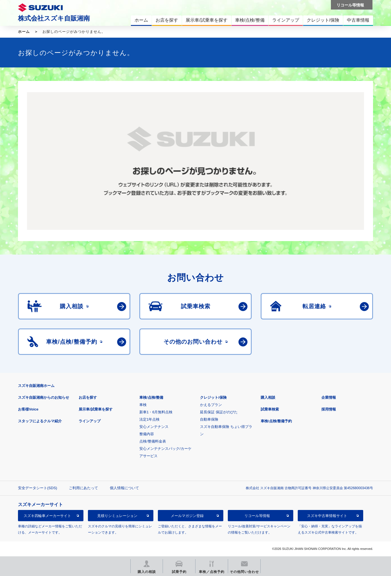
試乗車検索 (270, 409)
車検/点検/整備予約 (276, 421)
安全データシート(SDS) (37, 488)
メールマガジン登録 (187, 516)
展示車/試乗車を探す (96, 409)
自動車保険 (209, 419)
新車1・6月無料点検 (155, 412)
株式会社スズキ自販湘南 (54, 18)
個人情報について (124, 488)
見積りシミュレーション (117, 516)
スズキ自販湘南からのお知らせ (43, 397)
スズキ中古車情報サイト (327, 516)
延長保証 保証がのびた (219, 412)
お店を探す (88, 397)
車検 (143, 405)
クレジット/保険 (213, 397)
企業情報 (328, 397)
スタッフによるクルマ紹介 (40, 421)
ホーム (24, 32)
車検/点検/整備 (151, 397)
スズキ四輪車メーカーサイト (47, 516)
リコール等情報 (257, 516)
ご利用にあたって (83, 488)
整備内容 (146, 434)
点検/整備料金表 (152, 441)
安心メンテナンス (154, 427)
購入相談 (268, 397)
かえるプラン (211, 405)
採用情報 (328, 409)
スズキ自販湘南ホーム (36, 386)
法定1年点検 (149, 419)
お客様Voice (28, 409)
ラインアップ (90, 421)
